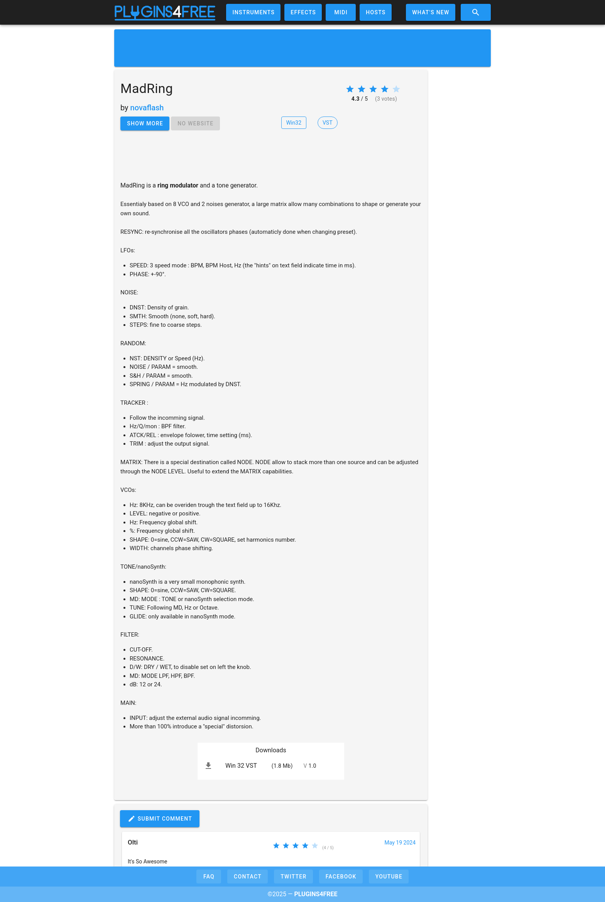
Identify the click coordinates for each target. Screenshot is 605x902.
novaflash (147, 107)
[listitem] (271, 766)
